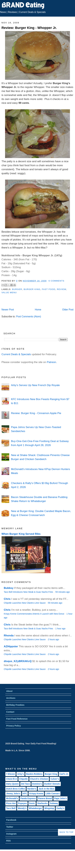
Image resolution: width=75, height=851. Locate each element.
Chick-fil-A (11, 779)
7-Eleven (10, 774)
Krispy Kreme (36, 793)
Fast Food (48, 289)
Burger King (32, 289)
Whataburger (35, 808)
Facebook (11, 820)
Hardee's (31, 789)
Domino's (37, 784)
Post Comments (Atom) (28, 316)
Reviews (12, 12)
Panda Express (28, 798)
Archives (10, 698)
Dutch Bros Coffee (15, 789)
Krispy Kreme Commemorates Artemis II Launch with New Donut (34, 614)
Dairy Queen (12, 784)
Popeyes (22, 803)
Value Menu (9, 292)
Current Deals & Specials (32, 12)
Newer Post (8, 309)
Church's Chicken (39, 779)
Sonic (32, 803)
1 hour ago (60, 628)
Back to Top (66, 832)
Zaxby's (60, 808)
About (9, 691)
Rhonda (9, 635)
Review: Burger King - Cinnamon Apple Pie (36, 413)
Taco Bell (10, 808)
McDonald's (12, 798)
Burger (17, 289)
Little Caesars (53, 793)
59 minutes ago (62, 592)
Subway (54, 803)
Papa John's (60, 798)
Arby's (20, 774)
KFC (25, 793)
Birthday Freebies (15, 705)
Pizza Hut (11, 803)
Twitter (9, 827)
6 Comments (56, 281)
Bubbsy (8, 587)
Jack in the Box (46, 789)
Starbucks (42, 803)
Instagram (11, 834)
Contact (10, 712)
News (3, 12)
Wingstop (49, 808)
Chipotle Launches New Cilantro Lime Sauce (25, 603)
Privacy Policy (13, 725)
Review (61, 289)
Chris (7, 598)
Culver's (54, 779)
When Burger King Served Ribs (21, 533)
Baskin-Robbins (34, 774)
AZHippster (11, 646)
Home (38, 309)
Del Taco (25, 784)
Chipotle (23, 779)
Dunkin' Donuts (52, 784)
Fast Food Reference (16, 719)
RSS (8, 840)
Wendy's (22, 808)
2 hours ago (53, 639)
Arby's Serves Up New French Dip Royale (35, 385)
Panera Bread (45, 798)
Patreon (51, 362)
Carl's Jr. (64, 774)
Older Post (68, 309)
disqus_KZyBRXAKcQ (18, 661)
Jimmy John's (13, 793)
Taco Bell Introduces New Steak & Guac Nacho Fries (29, 592)
